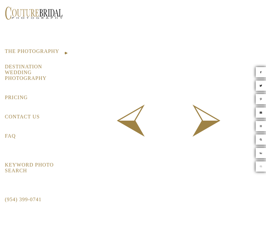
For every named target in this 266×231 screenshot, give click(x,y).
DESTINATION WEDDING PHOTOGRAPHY (26, 72)
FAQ (10, 136)
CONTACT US (22, 116)
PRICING (16, 97)
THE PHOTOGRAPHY (32, 51)
